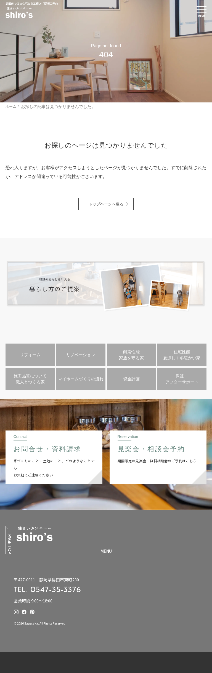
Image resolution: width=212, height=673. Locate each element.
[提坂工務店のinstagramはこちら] (16, 612)
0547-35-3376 (55, 590)
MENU (106, 551)
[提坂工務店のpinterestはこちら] (32, 612)
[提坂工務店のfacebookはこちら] (24, 612)
